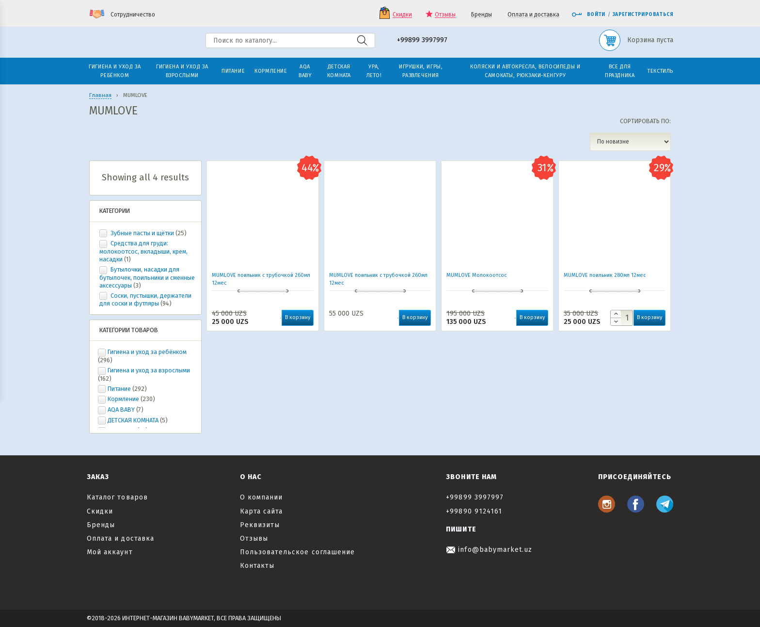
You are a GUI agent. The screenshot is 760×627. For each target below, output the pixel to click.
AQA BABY (121, 409)
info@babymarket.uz (489, 550)
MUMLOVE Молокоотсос (476, 275)
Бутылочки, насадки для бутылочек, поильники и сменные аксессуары (147, 277)
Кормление (123, 398)
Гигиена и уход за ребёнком (147, 351)
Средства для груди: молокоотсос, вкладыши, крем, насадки (143, 251)
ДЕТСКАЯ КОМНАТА (133, 420)
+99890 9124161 (474, 511)
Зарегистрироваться (643, 14)
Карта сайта (261, 511)
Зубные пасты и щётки (142, 233)
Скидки (402, 15)
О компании (261, 497)
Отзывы (445, 15)
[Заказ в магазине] (630, 141)
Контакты (257, 566)
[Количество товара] (622, 317)
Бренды (481, 15)
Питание (119, 388)
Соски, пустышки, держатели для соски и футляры (145, 299)
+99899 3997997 (422, 40)
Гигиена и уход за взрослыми (149, 370)
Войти (588, 14)
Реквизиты (260, 525)
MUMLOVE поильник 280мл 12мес (605, 275)
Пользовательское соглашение (297, 552)
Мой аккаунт (110, 552)
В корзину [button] (297, 317)
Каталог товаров (117, 497)
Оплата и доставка (533, 15)
